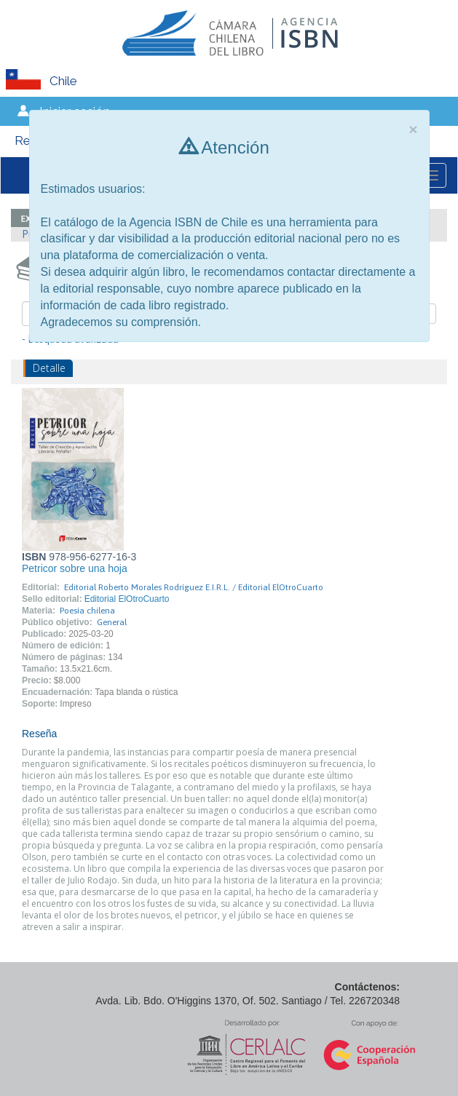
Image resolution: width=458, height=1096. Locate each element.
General (112, 622)
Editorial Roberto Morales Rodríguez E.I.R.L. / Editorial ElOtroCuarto (193, 587)
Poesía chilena (87, 610)
